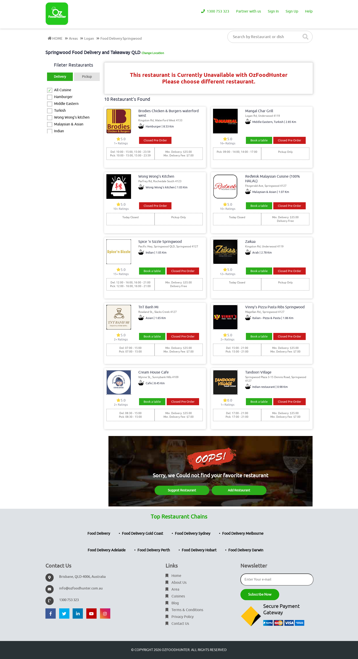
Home (173, 575)
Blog (172, 603)
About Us (176, 582)
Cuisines (175, 596)
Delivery (60, 77)
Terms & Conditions (184, 610)
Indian (59, 131)
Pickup (87, 77)
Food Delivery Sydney (192, 533)
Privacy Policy (180, 617)
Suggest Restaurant (182, 490)
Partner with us (248, 11)
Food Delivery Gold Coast (142, 533)
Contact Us (177, 623)
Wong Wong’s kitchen (72, 117)
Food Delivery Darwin (245, 550)
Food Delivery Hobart (199, 550)
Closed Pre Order (155, 140)
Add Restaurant (239, 490)
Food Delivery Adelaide (107, 550)
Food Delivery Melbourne (242, 533)
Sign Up (292, 11)
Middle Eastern (66, 103)
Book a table (259, 140)
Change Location (153, 53)
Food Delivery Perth (153, 550)
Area (172, 589)
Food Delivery (98, 533)
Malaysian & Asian (68, 124)
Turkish (60, 110)
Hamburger (63, 97)
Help (309, 11)
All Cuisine (62, 90)
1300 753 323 (215, 11)
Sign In (273, 11)
